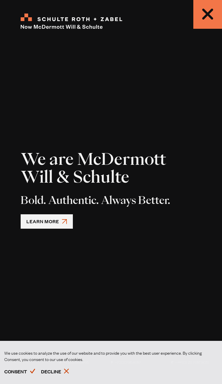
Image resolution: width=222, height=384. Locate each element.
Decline (51, 371)
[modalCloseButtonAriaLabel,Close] (207, 14)
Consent (15, 371)
